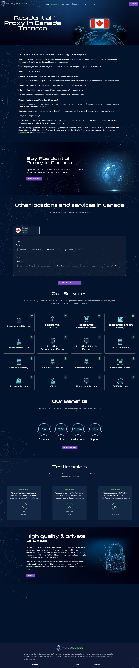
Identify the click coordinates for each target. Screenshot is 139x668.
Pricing (46, 4)
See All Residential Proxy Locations (69, 282)
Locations (55, 4)
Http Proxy (23, 250)
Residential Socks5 (45, 266)
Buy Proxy (31, 575)
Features (75, 4)
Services (65, 4)
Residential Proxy (26, 266)
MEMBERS (134, 4)
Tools (92, 4)
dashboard (22, 132)
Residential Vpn (112, 266)
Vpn (78, 250)
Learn (85, 4)
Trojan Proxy (68, 250)
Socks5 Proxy (37, 250)
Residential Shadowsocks (67, 266)
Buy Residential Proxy (34, 178)
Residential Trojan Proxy (91, 266)
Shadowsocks (52, 250)
